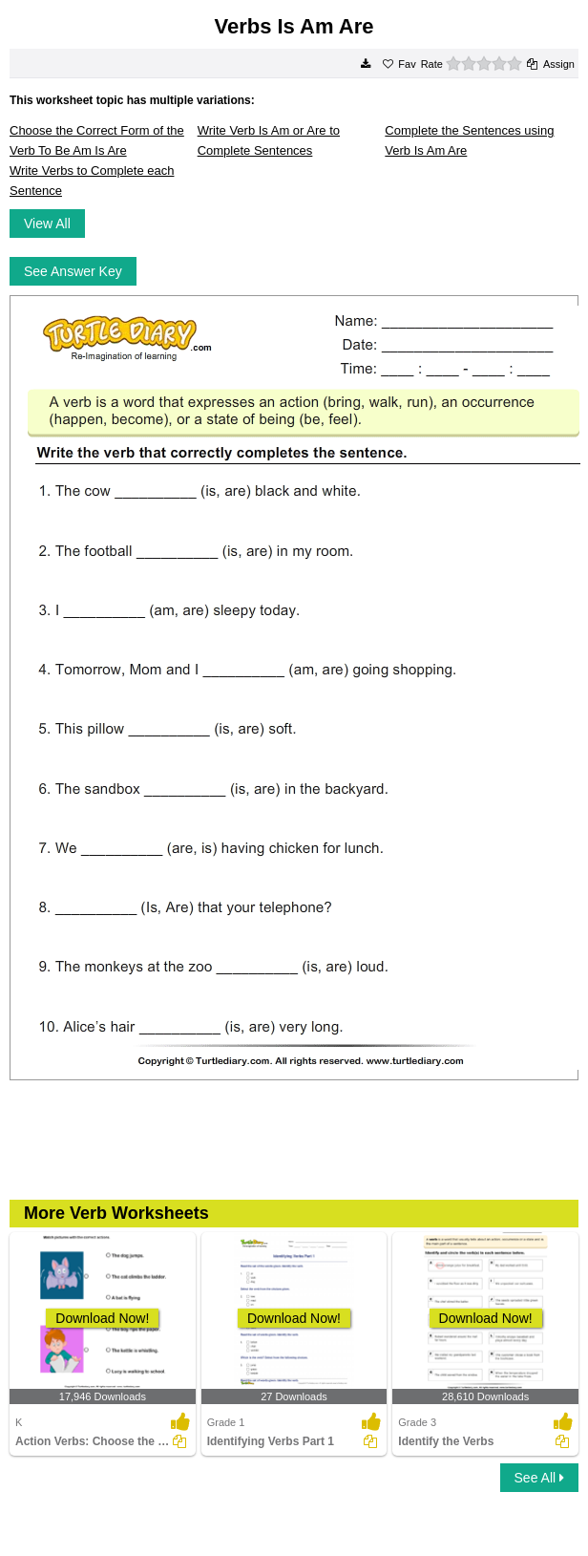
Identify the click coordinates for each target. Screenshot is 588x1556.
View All (47, 223)
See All (539, 1477)
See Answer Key (73, 271)
